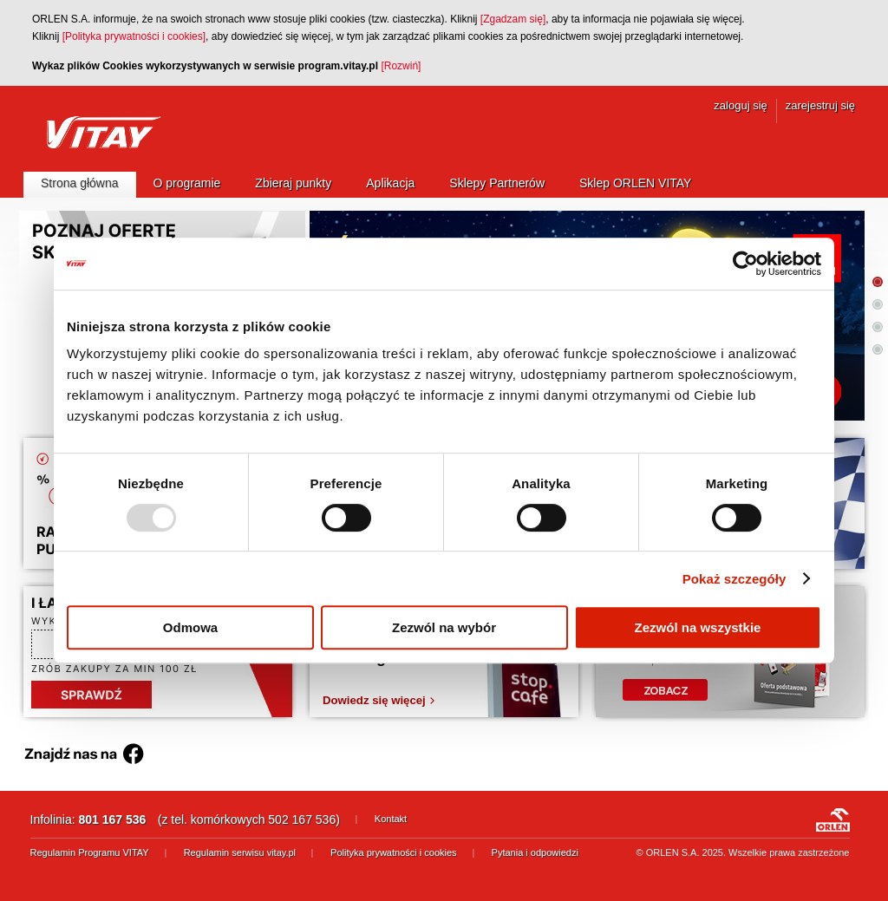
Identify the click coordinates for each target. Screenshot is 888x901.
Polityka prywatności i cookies (393, 852)
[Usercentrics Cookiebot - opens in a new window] (745, 264)
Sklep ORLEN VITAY (635, 183)
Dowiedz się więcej (374, 700)
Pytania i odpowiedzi (535, 852)
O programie (187, 183)
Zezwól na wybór (444, 627)
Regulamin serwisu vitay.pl (240, 852)
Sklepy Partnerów (497, 183)
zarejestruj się (820, 105)
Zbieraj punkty (293, 183)
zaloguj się (740, 105)
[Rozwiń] (401, 66)
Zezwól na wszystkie (698, 627)
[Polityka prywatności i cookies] (134, 36)
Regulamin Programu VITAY (89, 852)
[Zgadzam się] (512, 19)
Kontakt (391, 818)
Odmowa (190, 627)
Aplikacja (390, 183)
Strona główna (80, 183)
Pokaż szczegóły (734, 578)
